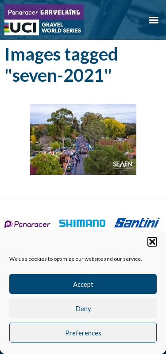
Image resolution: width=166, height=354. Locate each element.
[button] (152, 241)
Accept (83, 284)
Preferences (83, 333)
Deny (83, 308)
